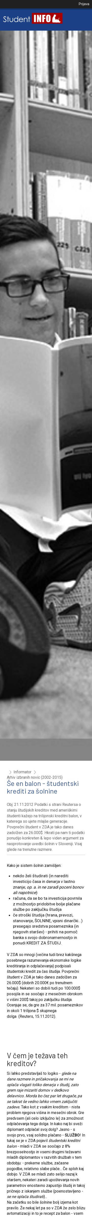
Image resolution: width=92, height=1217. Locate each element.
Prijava (84, 4)
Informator (22, 772)
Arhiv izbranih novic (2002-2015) (35, 777)
